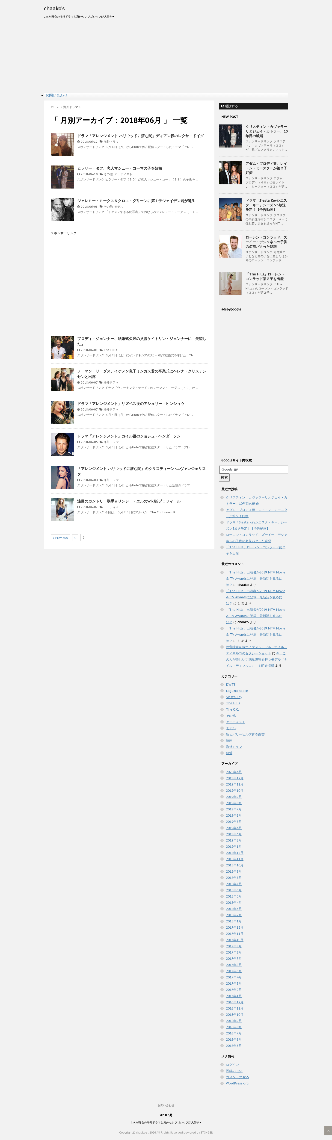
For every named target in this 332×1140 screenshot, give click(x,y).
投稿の (234, 1071)
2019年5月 (234, 822)
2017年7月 (234, 959)
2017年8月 (234, 952)
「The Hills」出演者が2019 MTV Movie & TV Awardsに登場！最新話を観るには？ (255, 578)
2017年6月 (234, 965)
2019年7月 (234, 809)
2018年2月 (234, 915)
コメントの (237, 1077)
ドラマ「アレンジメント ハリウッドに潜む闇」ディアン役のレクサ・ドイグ (140, 135)
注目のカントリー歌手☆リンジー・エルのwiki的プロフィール (129, 501)
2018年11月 (234, 859)
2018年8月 (234, 878)
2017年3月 (234, 983)
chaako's (54, 8)
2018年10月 (234, 865)
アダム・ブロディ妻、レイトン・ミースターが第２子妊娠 (266, 168)
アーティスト (123, 174)
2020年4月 (234, 772)
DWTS (231, 684)
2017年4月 (234, 977)
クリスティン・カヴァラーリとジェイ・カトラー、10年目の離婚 (267, 131)
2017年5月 (234, 971)
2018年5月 (234, 896)
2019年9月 (234, 797)
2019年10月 (234, 791)
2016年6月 (234, 1039)
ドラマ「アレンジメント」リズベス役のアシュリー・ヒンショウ (130, 403)
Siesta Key (234, 697)
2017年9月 (234, 946)
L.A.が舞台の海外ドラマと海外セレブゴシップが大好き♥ (166, 1122)
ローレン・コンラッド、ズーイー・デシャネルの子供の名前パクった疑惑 (266, 242)
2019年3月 (234, 834)
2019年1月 (234, 847)
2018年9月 (234, 871)
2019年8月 (234, 803)
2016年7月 (234, 1033)
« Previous (60, 538)
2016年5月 (234, 1046)
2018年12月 (234, 853)
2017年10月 (234, 940)
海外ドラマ (111, 142)
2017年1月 (234, 996)
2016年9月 (234, 1021)
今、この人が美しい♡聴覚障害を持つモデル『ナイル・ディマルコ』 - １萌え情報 (256, 659)
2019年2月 (234, 840)
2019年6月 (234, 815)
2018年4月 (234, 903)
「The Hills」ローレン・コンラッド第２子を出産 (265, 276)
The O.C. (232, 709)
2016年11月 (234, 1008)
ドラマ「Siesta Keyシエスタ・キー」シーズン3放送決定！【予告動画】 (266, 205)
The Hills (110, 350)
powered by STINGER (198, 1132)
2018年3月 (234, 909)
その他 (108, 174)
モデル (118, 207)
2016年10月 (234, 1015)
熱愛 (229, 753)
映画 (229, 740)
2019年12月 (234, 778)
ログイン (232, 1065)
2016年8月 (234, 1027)
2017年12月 (234, 927)
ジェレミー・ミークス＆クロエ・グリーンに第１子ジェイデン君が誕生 (136, 200)
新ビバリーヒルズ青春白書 (245, 734)
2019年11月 (234, 784)
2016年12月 (234, 1002)
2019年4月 (234, 828)
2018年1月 (234, 921)
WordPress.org (237, 1083)
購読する (229, 106)
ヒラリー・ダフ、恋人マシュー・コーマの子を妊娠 (119, 168)
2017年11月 (234, 934)
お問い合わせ (56, 95)
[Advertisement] (166, 58)
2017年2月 (234, 990)
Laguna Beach (237, 691)
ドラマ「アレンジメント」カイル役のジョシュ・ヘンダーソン (129, 436)
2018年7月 (234, 884)
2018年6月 (234, 890)
